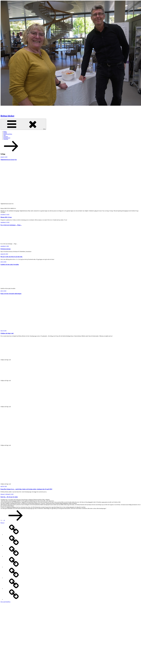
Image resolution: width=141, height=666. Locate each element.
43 (4, 520)
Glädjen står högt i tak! (7, 333)
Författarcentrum (6, 249)
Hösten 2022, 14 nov (6, 217)
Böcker (5, 131)
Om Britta (5, 136)
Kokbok (5, 132)
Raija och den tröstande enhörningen (11, 293)
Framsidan (5, 139)
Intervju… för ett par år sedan (9, 497)
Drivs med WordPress (5, 601)
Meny (23, 124)
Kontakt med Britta (7, 134)
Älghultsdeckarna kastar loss (9, 159)
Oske (4, 135)
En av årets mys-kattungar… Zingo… (11, 225)
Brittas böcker (7, 116)
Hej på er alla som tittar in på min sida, (12, 256)
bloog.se (2, 522)
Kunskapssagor (6, 137)
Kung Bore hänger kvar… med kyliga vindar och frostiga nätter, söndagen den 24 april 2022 (26, 489)
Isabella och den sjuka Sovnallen (10, 264)
